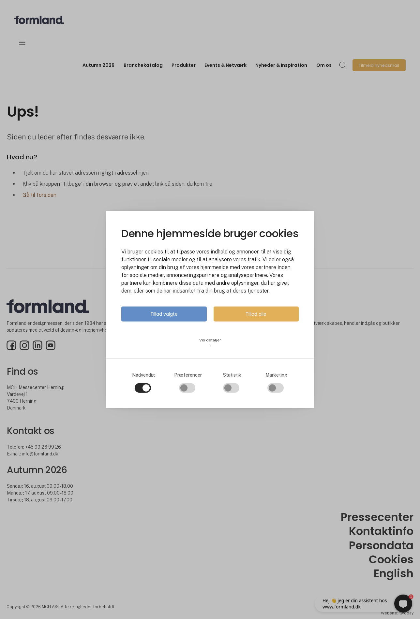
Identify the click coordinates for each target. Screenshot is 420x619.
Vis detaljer (210, 342)
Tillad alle (256, 314)
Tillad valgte (164, 314)
